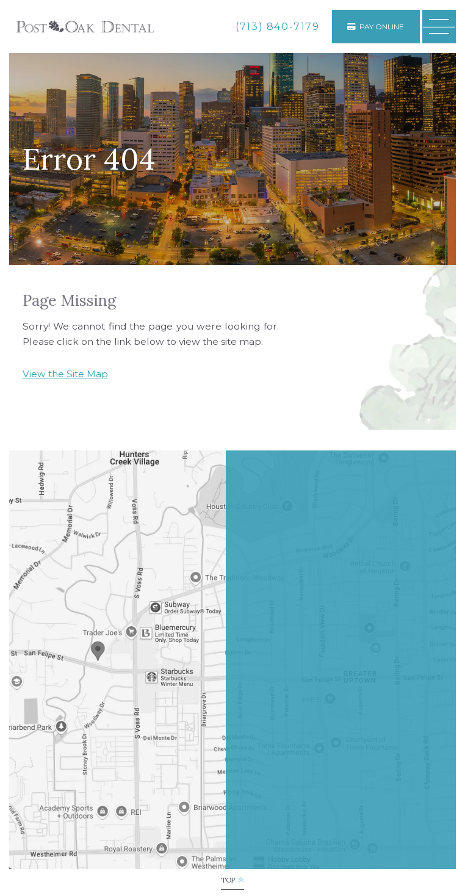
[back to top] (232, 880)
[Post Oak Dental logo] (84, 26)
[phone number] (277, 26)
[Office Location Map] (97, 647)
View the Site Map (65, 374)
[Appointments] (376, 26)
